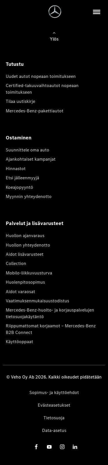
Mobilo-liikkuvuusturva (29, 273)
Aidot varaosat (20, 292)
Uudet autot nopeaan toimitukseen (41, 76)
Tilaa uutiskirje (20, 101)
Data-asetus (54, 430)
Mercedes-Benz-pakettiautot (34, 111)
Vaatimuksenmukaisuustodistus (37, 301)
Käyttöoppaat (19, 342)
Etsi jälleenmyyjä (22, 178)
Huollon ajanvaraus (25, 235)
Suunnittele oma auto (27, 150)
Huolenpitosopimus (25, 282)
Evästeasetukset (54, 405)
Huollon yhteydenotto (28, 245)
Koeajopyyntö (19, 187)
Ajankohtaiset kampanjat (31, 159)
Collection (16, 263)
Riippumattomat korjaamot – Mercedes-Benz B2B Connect (51, 329)
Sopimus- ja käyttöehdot (54, 392)
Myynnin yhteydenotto (29, 196)
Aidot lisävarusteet (24, 254)
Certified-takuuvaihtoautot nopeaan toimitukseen (42, 88)
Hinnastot (16, 169)
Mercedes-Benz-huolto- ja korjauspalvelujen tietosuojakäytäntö (50, 313)
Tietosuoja (54, 418)
